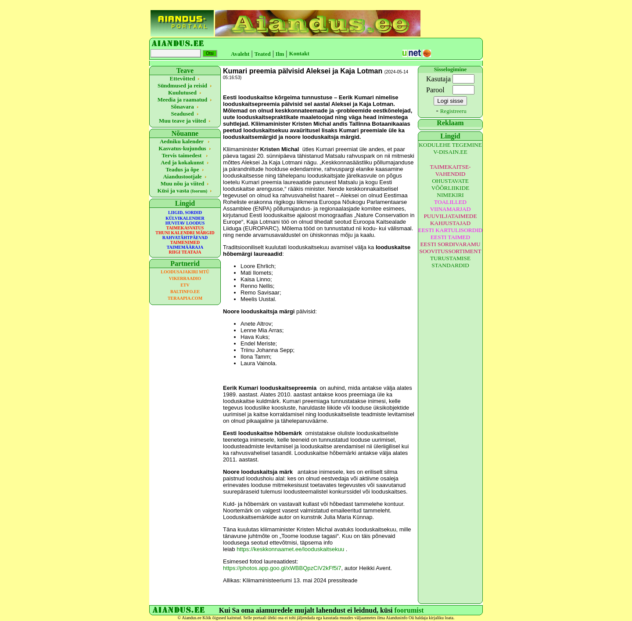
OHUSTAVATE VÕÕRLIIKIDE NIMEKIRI (450, 188)
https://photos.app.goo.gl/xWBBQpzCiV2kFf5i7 (282, 568)
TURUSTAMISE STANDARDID (450, 262)
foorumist (409, 610)
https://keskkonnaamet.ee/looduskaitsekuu (290, 549)
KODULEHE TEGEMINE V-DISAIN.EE (450, 148)
